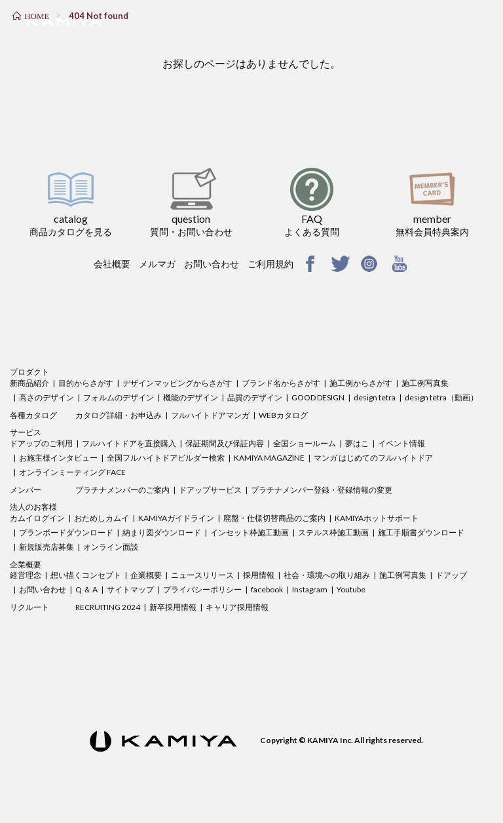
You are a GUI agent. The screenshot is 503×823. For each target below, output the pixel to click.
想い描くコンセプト (85, 575)
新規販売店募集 (46, 547)
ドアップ (451, 575)
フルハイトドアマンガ (210, 415)
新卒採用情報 (172, 607)
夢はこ (357, 443)
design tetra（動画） (441, 397)
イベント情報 (401, 443)
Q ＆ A (86, 589)
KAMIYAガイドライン (176, 518)
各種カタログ (33, 415)
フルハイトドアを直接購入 (129, 443)
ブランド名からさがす (281, 383)
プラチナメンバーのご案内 (122, 490)
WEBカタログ (283, 415)
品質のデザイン (254, 397)
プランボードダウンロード (66, 532)
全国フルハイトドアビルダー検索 (166, 458)
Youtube (351, 589)
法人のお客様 (33, 507)
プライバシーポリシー (202, 589)
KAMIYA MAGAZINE (269, 458)
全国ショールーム (304, 443)
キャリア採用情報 (237, 607)
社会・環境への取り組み (327, 575)
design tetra (375, 397)
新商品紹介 (29, 383)
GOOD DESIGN (318, 397)
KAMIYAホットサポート (377, 518)
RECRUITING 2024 (107, 607)
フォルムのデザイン (118, 397)
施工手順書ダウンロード (421, 532)
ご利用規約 (270, 263)
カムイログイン (37, 518)
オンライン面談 (110, 547)
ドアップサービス (210, 490)
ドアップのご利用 (41, 443)
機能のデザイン (190, 397)
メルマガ (157, 263)
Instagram (309, 589)
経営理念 (25, 575)
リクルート (29, 607)
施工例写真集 (425, 383)
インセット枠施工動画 (249, 532)
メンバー (25, 490)
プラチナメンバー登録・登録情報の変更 (321, 490)
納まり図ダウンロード (161, 532)
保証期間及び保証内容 (224, 443)
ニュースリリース (202, 575)
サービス (25, 432)
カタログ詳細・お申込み (118, 415)
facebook (267, 589)
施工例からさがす (360, 383)
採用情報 (258, 575)
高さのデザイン (46, 397)
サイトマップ (130, 589)
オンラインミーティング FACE (72, 472)
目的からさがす (85, 383)
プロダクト (29, 372)
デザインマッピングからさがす (177, 383)
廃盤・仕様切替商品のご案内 (274, 518)
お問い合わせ (211, 263)
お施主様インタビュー (58, 458)
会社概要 (112, 263)
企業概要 (25, 564)
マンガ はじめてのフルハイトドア (373, 458)
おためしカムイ (101, 518)
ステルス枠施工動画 (333, 532)
